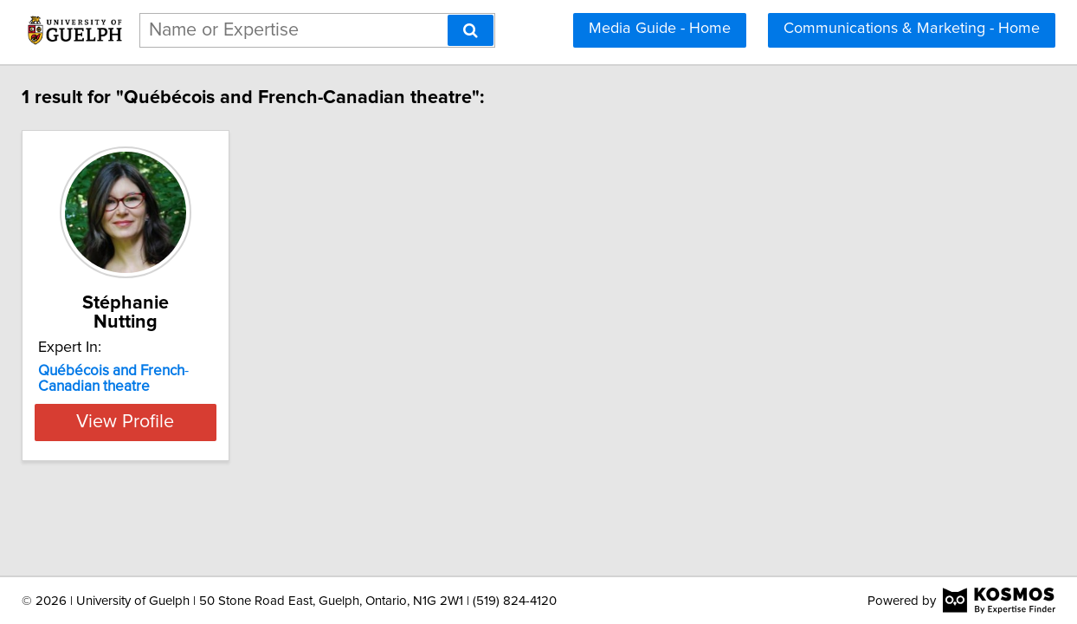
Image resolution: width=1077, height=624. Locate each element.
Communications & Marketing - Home (912, 28)
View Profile (275, 403)
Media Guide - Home (660, 28)
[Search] (470, 30)
